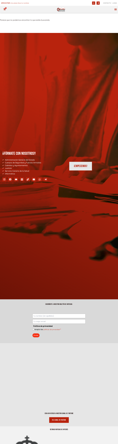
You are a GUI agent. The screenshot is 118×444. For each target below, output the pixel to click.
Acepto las (47, 329)
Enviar (36, 335)
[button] (115, 9)
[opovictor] (61, 9)
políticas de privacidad (51, 329)
